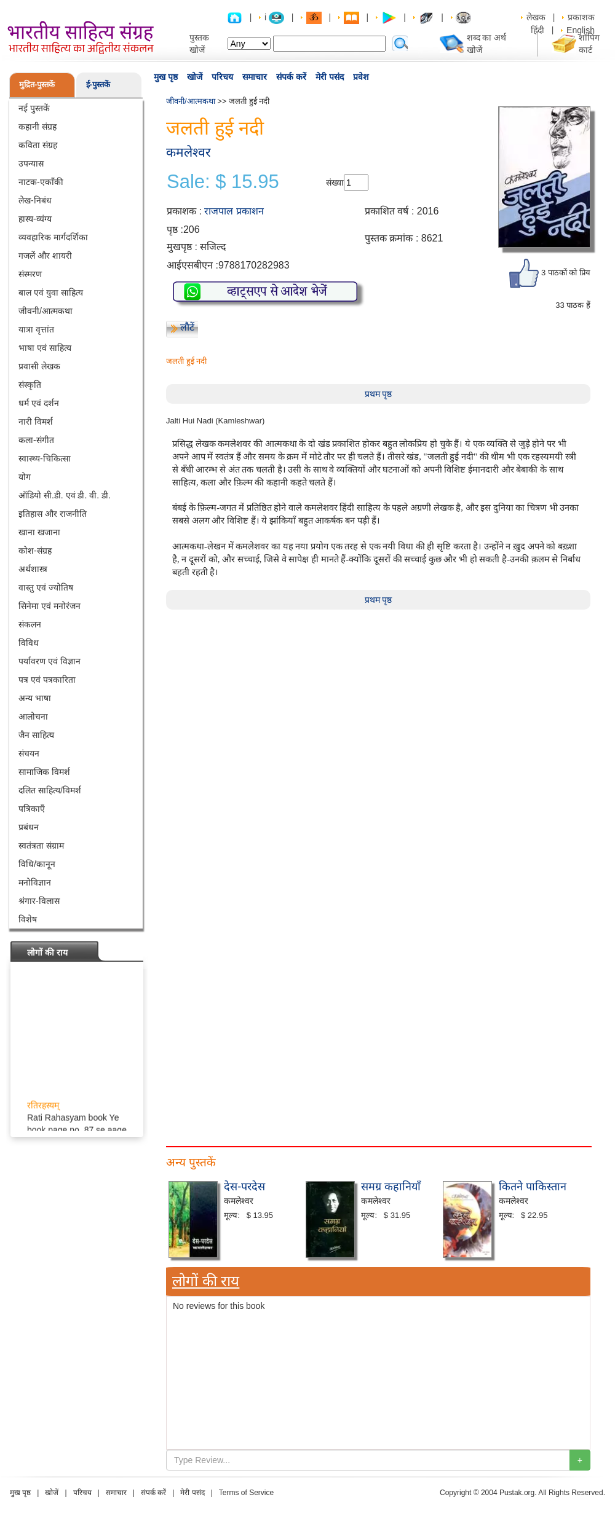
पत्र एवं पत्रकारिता (47, 680)
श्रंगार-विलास (39, 901)
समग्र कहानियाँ (391, 1186)
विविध (28, 643)
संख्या (335, 182)
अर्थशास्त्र (32, 569)
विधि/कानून (36, 864)
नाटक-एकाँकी (40, 182)
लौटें (187, 327)
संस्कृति (29, 385)
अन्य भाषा (34, 698)
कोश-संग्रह (35, 551)
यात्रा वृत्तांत (36, 329)
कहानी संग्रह (37, 127)
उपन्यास (31, 163)
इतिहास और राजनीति (52, 514)
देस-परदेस (244, 1186)
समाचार (254, 77)
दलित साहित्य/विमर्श (49, 790)
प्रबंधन (28, 827)
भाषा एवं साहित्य (44, 348)
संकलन (29, 624)
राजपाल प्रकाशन (233, 211)
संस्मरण (30, 274)
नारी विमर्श (35, 421)
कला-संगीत (36, 440)
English (580, 30)
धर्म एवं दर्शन (38, 403)
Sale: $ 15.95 (223, 181)
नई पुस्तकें (34, 108)
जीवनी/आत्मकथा (45, 311)
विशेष (27, 919)
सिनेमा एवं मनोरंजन (49, 606)
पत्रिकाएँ (31, 809)
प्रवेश (361, 77)
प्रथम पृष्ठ (378, 394)
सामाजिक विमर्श (44, 772)
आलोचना (33, 716)
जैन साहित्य (36, 735)
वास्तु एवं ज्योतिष (45, 587)
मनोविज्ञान (34, 882)
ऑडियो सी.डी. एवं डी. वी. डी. (64, 495)
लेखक (536, 17)
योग (24, 477)
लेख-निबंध (35, 200)
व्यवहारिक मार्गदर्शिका (53, 237)
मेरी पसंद (329, 77)
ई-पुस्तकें (98, 84)
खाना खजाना (39, 532)
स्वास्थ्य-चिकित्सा (44, 458)
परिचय (222, 77)
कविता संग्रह (37, 145)
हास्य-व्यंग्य (35, 219)
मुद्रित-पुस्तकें (37, 84)
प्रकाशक (581, 17)
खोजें (194, 77)
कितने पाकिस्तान (532, 1186)
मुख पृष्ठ (166, 77)
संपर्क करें (291, 77)
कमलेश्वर (188, 152)
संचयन (28, 753)
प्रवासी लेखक (39, 366)
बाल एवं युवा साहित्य (50, 292)
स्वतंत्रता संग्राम (41, 845)
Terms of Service (246, 1492)
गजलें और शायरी (45, 256)
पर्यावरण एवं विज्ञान (49, 661)
